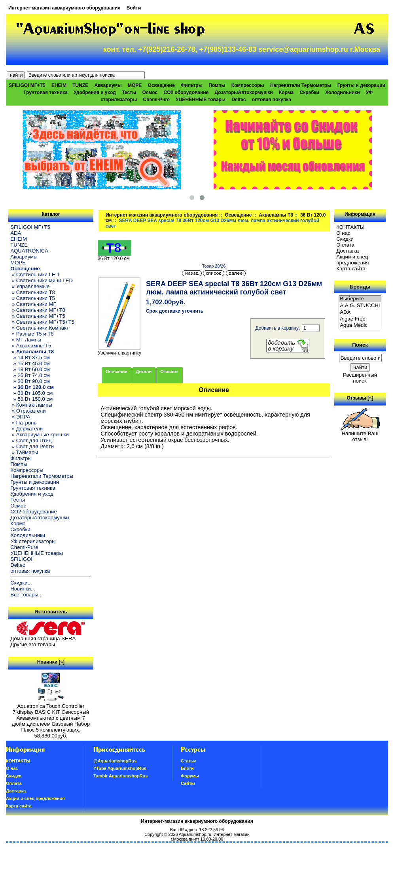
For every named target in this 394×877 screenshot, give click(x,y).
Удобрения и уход (95, 92)
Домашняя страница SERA (43, 638)
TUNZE (80, 85)
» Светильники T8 (32, 292)
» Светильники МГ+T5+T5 (42, 322)
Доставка (347, 251)
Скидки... (21, 583)
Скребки (309, 92)
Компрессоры (247, 85)
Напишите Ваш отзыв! (360, 434)
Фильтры (192, 85)
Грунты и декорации (361, 85)
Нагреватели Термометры (300, 85)
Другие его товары (32, 644)
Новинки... (22, 589)
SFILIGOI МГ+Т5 (27, 85)
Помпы (216, 85)
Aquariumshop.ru (195, 834)
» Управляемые (29, 286)
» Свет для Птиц (30, 440)
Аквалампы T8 (276, 215)
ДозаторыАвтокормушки (244, 92)
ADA (15, 233)
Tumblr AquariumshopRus (120, 775)
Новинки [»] (50, 662)
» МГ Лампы (25, 340)
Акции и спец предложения (352, 260)
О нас (343, 233)
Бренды (360, 287)
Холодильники (342, 92)
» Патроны (24, 423)
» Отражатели (27, 411)
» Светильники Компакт (39, 328)
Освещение (238, 215)
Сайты (188, 783)
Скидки (345, 239)
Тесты (129, 92)
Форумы (190, 775)
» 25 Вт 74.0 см (30, 375)
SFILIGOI (21, 559)
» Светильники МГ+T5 (37, 316)
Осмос (150, 92)
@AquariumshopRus (114, 760)
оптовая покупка (271, 99)
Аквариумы (108, 85)
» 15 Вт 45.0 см (30, 363)
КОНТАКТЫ (350, 227)
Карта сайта (350, 269)
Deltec (238, 99)
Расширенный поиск (360, 378)
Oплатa (345, 245)
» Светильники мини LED (41, 280)
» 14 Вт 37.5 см (30, 357)
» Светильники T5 (32, 298)
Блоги (187, 768)
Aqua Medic (360, 325)
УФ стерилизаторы (32, 541)
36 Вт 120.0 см (114, 256)
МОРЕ (135, 85)
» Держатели (26, 429)
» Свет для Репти (32, 446)
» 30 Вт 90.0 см (30, 381)
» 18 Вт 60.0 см (30, 369)
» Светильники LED (34, 274)
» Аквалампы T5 (30, 346)
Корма (286, 92)
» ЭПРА (20, 417)
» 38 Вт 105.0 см (31, 393)
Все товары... (26, 595)
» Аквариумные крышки (39, 435)
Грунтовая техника (46, 92)
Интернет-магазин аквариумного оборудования (64, 8)
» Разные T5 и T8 (32, 334)
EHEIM (58, 85)
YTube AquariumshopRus (119, 768)
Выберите (360, 299)
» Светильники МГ (33, 304)
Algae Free (360, 319)
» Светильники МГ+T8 (37, 310)
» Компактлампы (31, 405)
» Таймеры (24, 452)
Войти (134, 8)
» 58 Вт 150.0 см (31, 399)
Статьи (188, 760)
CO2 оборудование (185, 92)
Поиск (360, 345)
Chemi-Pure (156, 99)
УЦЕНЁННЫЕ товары (200, 99)
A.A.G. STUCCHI (360, 305)
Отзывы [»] (360, 398)
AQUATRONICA (29, 251)
